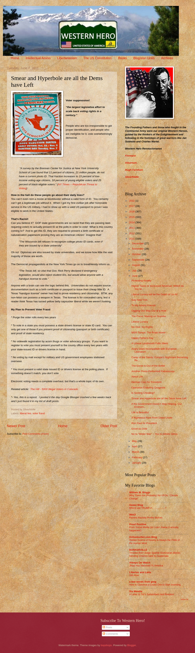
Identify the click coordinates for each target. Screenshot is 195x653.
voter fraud (39, 413)
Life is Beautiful (140, 412)
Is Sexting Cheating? (143, 392)
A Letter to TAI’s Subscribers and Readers (151, 594)
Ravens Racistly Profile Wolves (145, 517)
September (138, 259)
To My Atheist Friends (143, 305)
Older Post (108, 426)
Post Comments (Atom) (35, 433)
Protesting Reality (141, 280)
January (137, 462)
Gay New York (139, 299)
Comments (110, 633)
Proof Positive (137, 524)
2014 (132, 222)
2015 (132, 217)
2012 (132, 233)
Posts (107, 627)
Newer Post (16, 426)
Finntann (130, 155)
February (137, 457)
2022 (132, 200)
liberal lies (25, 413)
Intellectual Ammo (38, 58)
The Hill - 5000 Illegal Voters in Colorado (54, 389)
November (138, 248)
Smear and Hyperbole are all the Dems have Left (158, 398)
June (135, 275)
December (138, 243)
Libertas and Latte (140, 572)
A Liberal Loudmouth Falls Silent (149, 343)
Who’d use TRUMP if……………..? (147, 508)
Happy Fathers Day (142, 338)
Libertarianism (67, 58)
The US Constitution (97, 58)
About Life (137, 376)
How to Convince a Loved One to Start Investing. (155, 584)
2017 (132, 206)
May (134, 441)
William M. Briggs (139, 492)
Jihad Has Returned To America (146, 565)
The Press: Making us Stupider (148, 316)
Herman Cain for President (146, 382)
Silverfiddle (132, 176)
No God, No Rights (142, 327)
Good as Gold (139, 428)
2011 (132, 238)
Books (122, 58)
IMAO (132, 514)
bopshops (106, 645)
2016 (132, 211)
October (137, 254)
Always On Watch (139, 562)
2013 (132, 227)
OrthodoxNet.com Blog (143, 537)
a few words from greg (142, 581)
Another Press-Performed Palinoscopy (153, 371)
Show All (184, 599)
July (134, 270)
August (136, 265)
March (136, 451)
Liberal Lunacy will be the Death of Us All (154, 294)
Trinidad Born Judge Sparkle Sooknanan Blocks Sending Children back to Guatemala (154, 554)
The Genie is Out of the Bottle (148, 365)
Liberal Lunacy (139, 321)
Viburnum (131, 162)
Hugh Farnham (134, 169)
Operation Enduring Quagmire (148, 387)
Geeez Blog (136, 505)
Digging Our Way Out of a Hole (148, 310)
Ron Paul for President (144, 423)
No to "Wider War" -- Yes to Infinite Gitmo (154, 434)
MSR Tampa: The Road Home (148, 332)
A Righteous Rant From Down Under (152, 417)
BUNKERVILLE (138, 549)
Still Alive (134, 575)
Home (15, 58)
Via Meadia (135, 591)
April (135, 446)
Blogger (131, 645)
